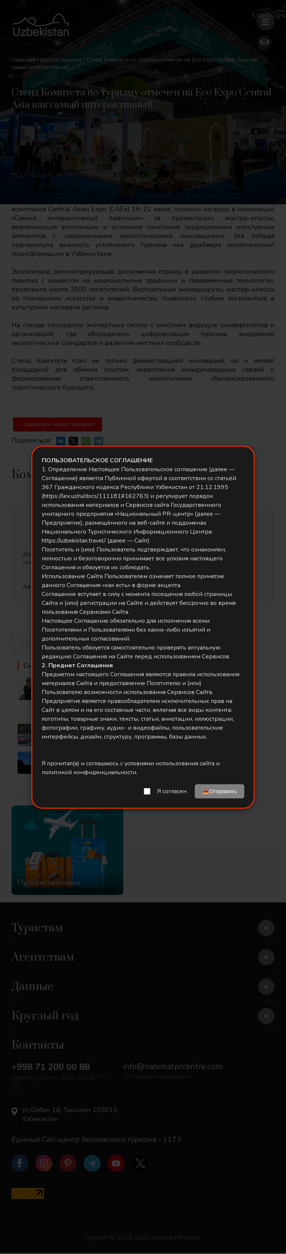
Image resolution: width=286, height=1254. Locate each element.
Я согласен (172, 791)
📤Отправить (219, 791)
